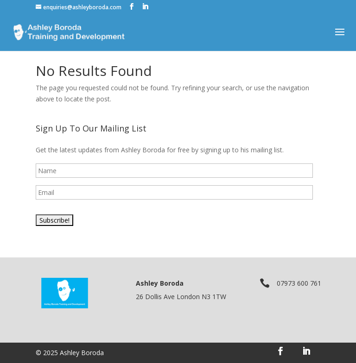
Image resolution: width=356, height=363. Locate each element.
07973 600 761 (299, 283)
